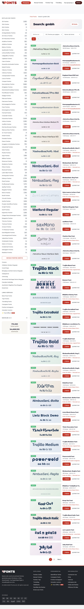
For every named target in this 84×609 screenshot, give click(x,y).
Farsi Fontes (6, 107)
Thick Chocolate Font (70, 427)
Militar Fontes (6, 158)
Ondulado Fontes (7, 241)
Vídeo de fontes (73, 584)
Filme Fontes (6, 167)
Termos (70, 579)
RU (8, 601)
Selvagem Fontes (7, 249)
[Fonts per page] (53, 34)
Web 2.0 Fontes (7, 244)
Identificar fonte (56, 574)
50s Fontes (5, 24)
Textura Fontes (7, 224)
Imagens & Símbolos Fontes (11, 144)
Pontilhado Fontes (8, 93)
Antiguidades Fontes (8, 33)
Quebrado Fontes (7, 50)
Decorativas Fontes (8, 84)
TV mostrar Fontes (8, 229)
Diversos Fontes (7, 161)
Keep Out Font (68, 500)
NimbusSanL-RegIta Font (71, 471)
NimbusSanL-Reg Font (70, 177)
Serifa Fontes (6, 201)
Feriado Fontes (7, 138)
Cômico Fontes (7, 73)
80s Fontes (5, 30)
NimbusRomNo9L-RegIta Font (73, 368)
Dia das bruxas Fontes (9, 127)
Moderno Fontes (7, 164)
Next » (60, 559)
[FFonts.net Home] (9, 2)
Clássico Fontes (7, 70)
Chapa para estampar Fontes (11, 215)
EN (3, 598)
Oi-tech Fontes (7, 133)
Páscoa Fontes (6, 98)
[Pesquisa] (26, 2)
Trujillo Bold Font (69, 339)
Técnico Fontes (7, 221)
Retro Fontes (6, 192)
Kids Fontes (5, 150)
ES (11, 598)
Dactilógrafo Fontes (8, 232)
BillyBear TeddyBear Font (72, 486)
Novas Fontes (38, 3)
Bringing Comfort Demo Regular (12, 271)
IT (22, 598)
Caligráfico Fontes (8, 55)
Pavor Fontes (6, 141)
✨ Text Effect (8, 313)
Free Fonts (33, 16)
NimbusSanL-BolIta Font (71, 397)
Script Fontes (6, 207)
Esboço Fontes (6, 178)
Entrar (79, 2)
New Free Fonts (7, 296)
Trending (59, 3)
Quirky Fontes (6, 187)
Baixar (66, 53)
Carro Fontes (6, 61)
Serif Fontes (6, 209)
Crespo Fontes (6, 81)
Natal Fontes (6, 67)
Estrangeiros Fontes (8, 110)
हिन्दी (23, 601)
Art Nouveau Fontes (8, 38)
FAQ (69, 577)
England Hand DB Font (71, 75)
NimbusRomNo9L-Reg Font (72, 353)
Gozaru (4, 262)
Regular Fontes (7, 190)
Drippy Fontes (6, 95)
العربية (13, 601)
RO (15, 598)
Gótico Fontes (6, 121)
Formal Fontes (6, 113)
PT (25, 598)
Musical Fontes (7, 170)
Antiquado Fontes (8, 175)
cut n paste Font (68, 530)
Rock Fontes (6, 195)
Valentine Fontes (7, 238)
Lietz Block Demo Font (71, 412)
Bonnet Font (67, 280)
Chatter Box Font (69, 236)
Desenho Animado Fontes (10, 64)
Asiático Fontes (7, 41)
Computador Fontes (8, 75)
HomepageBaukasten (74, 64)
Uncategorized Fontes (9, 235)
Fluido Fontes (6, 152)
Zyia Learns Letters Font (71, 192)
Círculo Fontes (6, 198)
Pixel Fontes (6, 181)
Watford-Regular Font (70, 207)
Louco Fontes (6, 78)
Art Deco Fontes (7, 35)
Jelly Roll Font (67, 544)
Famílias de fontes (39, 587)
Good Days (5, 268)
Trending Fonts (7, 301)
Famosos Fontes (7, 101)
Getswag (5, 276)
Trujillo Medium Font (70, 441)
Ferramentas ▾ (69, 3)
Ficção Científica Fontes (9, 204)
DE (7, 598)
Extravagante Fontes (8, 104)
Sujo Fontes (5, 155)
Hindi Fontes (6, 135)
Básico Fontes (6, 47)
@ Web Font (75, 53)
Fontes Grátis (37, 574)
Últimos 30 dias (73, 587)
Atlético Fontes (7, 44)
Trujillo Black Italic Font (71, 515)
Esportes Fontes (7, 212)
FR (18, 598)
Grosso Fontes (6, 227)
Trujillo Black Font (69, 265)
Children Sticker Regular (9, 265)
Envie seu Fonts (38, 590)
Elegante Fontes (7, 218)
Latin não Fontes (7, 172)
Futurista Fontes (7, 118)
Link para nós (72, 582)
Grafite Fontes (6, 124)
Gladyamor (5, 273)
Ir (33, 39)
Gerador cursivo (7, 310)
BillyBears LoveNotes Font (72, 324)
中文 (4, 601)
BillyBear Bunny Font (70, 294)
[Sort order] (71, 34)
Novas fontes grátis (14, 258)
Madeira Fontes (7, 252)
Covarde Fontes (7, 115)
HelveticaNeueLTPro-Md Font (73, 90)
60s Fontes (5, 27)
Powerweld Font (68, 456)
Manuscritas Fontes (8, 130)
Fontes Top (49, 3)
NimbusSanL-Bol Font (70, 163)
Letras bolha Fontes (8, 53)
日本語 (18, 601)
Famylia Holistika (7, 282)
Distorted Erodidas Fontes (10, 90)
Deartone (5, 288)
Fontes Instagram (7, 307)
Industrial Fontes (7, 147)
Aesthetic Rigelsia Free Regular (12, 285)
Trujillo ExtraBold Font (71, 309)
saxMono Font (67, 221)
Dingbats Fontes (7, 87)
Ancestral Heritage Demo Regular (13, 279)
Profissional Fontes (8, 184)
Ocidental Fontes (7, 247)
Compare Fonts (7, 304)
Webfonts (36, 584)
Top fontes (5, 298)
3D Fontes (5, 21)
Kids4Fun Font (68, 383)
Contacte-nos (72, 574)
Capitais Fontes (7, 58)
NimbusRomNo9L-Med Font (72, 148)
